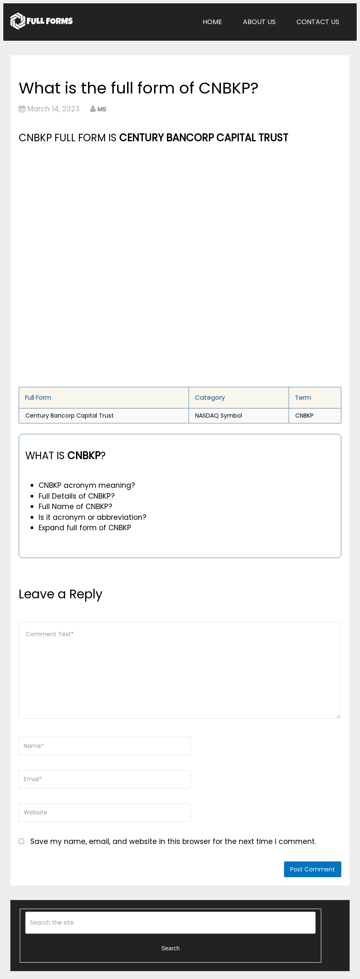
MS (102, 109)
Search (170, 948)
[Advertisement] (129, 208)
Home (212, 22)
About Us (259, 22)
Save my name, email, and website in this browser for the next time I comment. (173, 841)
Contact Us (317, 22)
